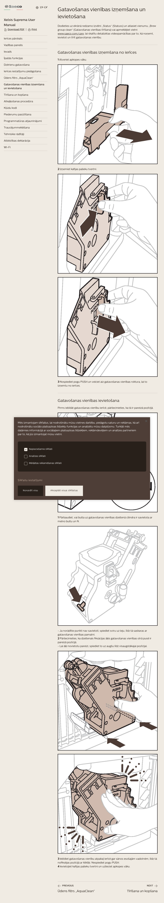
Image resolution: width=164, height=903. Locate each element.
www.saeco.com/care (71, 34)
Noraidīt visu (30, 490)
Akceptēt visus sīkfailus (64, 490)
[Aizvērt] (146, 421)
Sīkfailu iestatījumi (30, 480)
